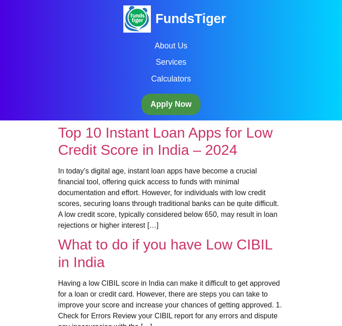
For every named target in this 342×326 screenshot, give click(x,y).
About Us (171, 45)
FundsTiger (190, 18)
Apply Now (171, 104)
